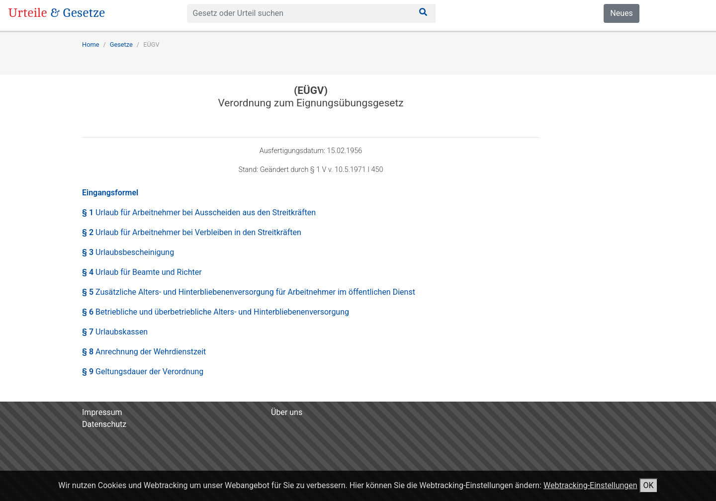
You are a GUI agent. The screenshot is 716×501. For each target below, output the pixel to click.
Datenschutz (104, 424)
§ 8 (144, 351)
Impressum (102, 412)
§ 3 (128, 252)
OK (648, 485)
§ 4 (142, 272)
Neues (621, 13)
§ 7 (115, 331)
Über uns (286, 412)
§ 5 (248, 292)
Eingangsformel (110, 192)
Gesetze (121, 44)
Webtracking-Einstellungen (590, 485)
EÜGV (151, 44)
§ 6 (215, 312)
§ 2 (191, 232)
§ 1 (199, 212)
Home (90, 44)
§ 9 (142, 371)
